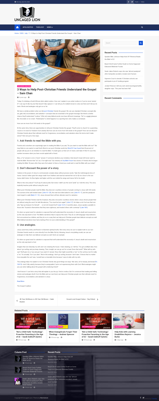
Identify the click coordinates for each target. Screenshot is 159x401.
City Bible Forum (67, 161)
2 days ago (119, 340)
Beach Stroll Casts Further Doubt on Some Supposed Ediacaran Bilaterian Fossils (32, 369)
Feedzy (154, 399)
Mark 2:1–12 (35, 195)
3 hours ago (27, 374)
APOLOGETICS (28, 27)
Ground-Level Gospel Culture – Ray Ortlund (81, 299)
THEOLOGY (40, 27)
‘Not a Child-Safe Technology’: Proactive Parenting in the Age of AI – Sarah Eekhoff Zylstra (29, 334)
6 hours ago (27, 387)
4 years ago (21, 97)
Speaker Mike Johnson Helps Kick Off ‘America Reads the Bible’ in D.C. (33, 358)
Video (142, 2)
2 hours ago (27, 363)
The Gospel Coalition (24, 86)
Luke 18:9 (84, 207)
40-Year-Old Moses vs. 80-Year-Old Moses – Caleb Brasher (37, 300)
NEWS (49, 27)
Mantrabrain (44, 398)
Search (141, 43)
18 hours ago (21, 340)
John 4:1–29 (47, 192)
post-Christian (48, 111)
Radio (137, 2)
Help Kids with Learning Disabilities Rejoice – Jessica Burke (128, 334)
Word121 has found (74, 148)
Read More (20, 281)
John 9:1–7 (78, 192)
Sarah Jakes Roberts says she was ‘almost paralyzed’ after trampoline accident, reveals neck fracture (33, 382)
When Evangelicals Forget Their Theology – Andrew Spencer (63, 333)
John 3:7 (70, 202)
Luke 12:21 (61, 205)
